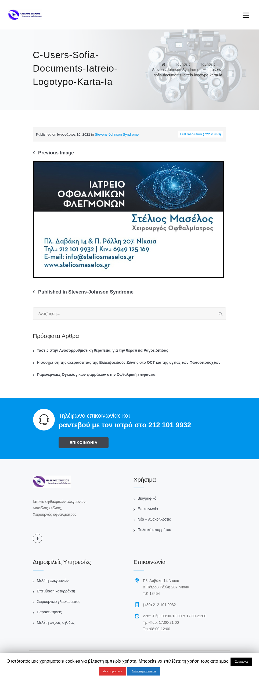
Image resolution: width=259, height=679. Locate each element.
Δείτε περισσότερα (144, 671)
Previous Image (56, 152)
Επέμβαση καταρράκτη (56, 591)
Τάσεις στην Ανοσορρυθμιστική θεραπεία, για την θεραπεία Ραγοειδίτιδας (102, 350)
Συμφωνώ (241, 661)
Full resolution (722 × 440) (200, 134)
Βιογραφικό (147, 498)
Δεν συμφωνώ (112, 671)
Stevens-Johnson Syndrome (117, 134)
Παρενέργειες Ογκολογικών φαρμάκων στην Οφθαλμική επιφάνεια (96, 374)
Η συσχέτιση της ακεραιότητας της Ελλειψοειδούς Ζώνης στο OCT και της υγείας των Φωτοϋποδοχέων (128, 362)
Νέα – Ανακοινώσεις (154, 519)
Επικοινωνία (148, 509)
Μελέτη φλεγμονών (53, 580)
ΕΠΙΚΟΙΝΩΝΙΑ (84, 442)
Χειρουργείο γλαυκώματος (58, 601)
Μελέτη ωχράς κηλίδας (55, 622)
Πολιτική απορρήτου (154, 530)
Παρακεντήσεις (49, 612)
